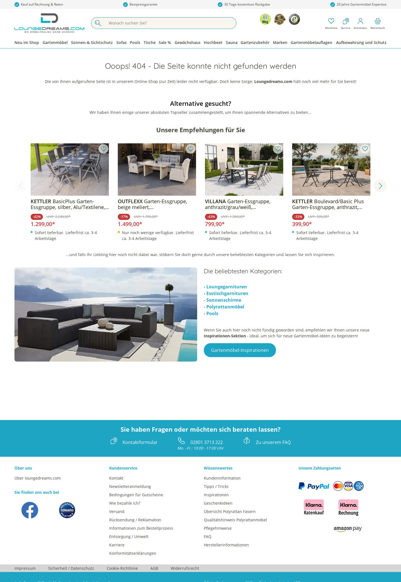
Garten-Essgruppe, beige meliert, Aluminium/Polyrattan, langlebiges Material (152, 204)
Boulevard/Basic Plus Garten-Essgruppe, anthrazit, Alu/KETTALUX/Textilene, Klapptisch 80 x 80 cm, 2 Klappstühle (328, 204)
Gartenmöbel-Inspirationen (240, 350)
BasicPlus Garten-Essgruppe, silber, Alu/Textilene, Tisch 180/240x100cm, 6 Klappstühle (68, 204)
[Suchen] (97, 23)
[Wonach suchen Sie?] (170, 23)
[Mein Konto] (360, 23)
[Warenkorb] (378, 23)
